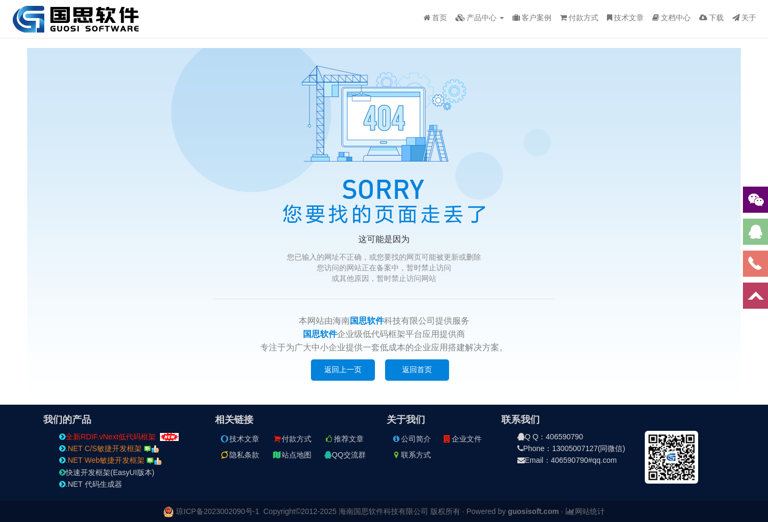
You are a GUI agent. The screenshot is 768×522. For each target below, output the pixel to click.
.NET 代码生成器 (90, 484)
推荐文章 (344, 439)
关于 (744, 17)
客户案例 (532, 17)
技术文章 (625, 17)
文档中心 (671, 17)
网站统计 (585, 511)
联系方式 (411, 455)
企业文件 (462, 439)
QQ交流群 (345, 455)
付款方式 (579, 17)
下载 (711, 17)
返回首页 (417, 369)
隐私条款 (239, 455)
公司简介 (411, 439)
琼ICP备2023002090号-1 (217, 511)
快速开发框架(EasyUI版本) (106, 472)
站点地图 (291, 455)
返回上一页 (343, 369)
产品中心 (479, 17)
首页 (435, 17)
